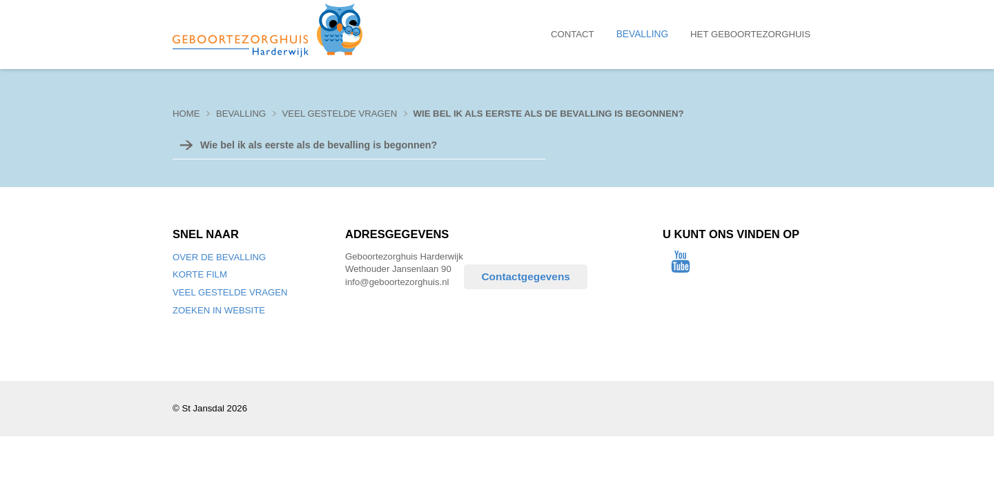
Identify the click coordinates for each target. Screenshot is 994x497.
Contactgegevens (525, 276)
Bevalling (642, 34)
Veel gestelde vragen (230, 292)
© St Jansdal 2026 (210, 408)
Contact (572, 34)
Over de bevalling (219, 257)
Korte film (200, 274)
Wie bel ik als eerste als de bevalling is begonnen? (548, 113)
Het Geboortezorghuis (750, 34)
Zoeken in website (219, 310)
